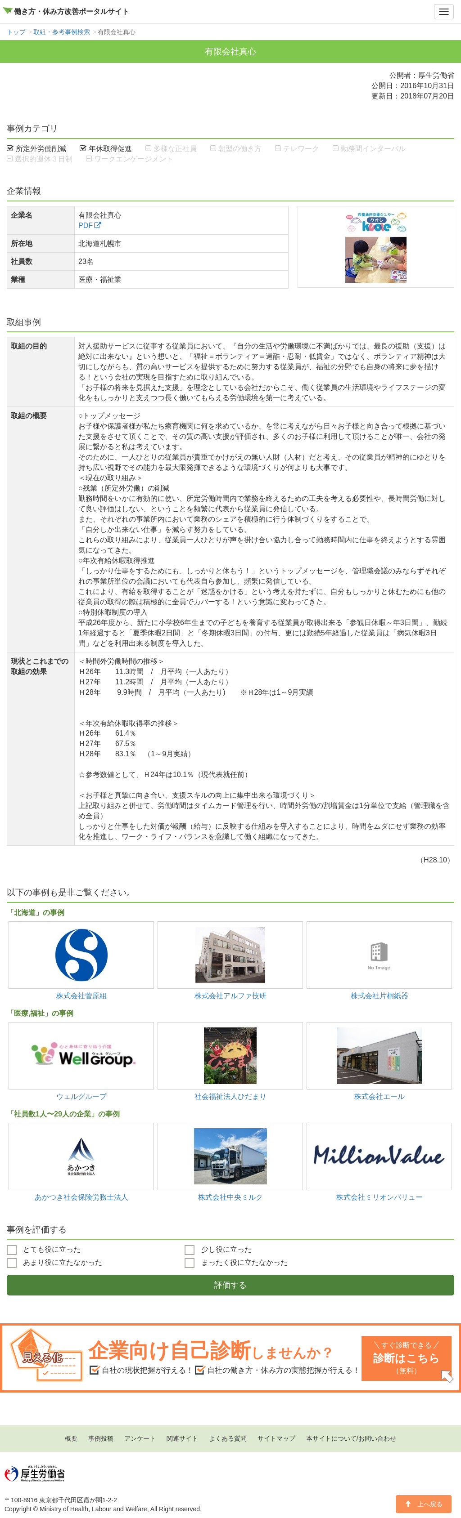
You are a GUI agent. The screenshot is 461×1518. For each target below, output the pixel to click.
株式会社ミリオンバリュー (379, 1197)
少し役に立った (218, 1250)
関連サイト (182, 1438)
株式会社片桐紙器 (379, 995)
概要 (71, 1438)
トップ (16, 32)
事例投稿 (100, 1438)
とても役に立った (44, 1250)
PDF (85, 225)
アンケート (140, 1438)
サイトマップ (276, 1438)
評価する (230, 1285)
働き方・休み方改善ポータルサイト (71, 11)
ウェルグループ (81, 1096)
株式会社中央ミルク (230, 1197)
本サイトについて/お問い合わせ (351, 1438)
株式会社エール (379, 1096)
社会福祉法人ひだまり (230, 1096)
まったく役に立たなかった (236, 1263)
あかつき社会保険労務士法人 (81, 1197)
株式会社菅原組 (81, 995)
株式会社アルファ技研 (230, 995)
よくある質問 (228, 1438)
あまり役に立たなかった (54, 1263)
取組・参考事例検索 (61, 32)
